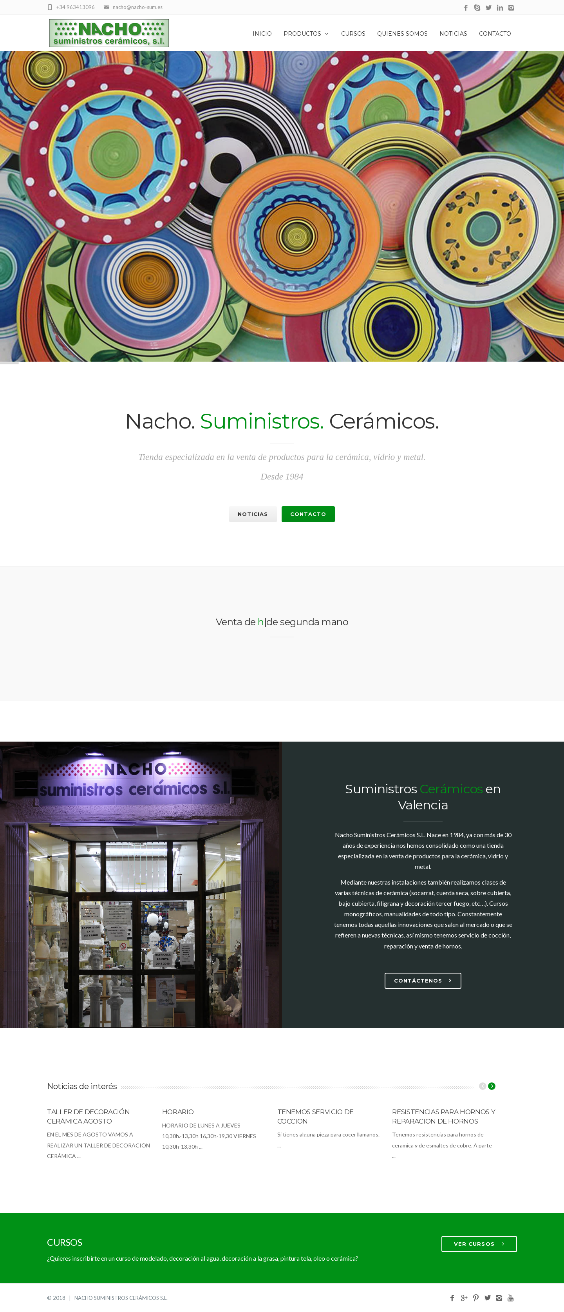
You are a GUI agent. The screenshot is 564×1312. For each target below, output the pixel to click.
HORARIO (178, 1112)
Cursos (353, 33)
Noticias (453, 33)
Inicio (262, 33)
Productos (306, 33)
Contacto (495, 33)
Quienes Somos (402, 33)
